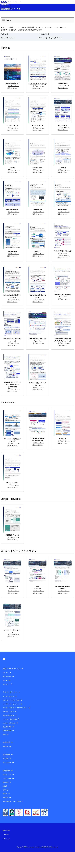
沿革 (4, 790)
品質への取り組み (8, 715)
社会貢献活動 (7, 730)
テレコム (5, 673)
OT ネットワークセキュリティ (49, 38)
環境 (4, 734)
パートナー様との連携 (10, 719)
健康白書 (5, 746)
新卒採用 (5, 758)
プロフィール (7, 778)
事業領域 (5, 782)
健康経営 (6, 742)
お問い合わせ (6, 839)
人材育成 (5, 797)
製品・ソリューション (12, 669)
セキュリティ (7, 676)
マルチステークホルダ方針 (11, 700)
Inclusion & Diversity (9, 723)
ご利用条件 (6, 834)
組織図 (5, 786)
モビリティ (6, 684)
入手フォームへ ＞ (13, 86)
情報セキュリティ (8, 711)
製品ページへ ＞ (12, 88)
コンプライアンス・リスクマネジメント (15, 708)
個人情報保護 (7, 727)
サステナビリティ (10, 692)
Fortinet (3, 34)
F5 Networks (42, 34)
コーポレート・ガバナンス (11, 704)
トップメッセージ (8, 696)
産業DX (5, 680)
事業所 (5, 794)
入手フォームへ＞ (13, 485)
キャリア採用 (7, 762)
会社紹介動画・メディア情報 (12, 801)
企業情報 (6, 771)
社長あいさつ (7, 774)
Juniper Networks (7, 38)
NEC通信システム (6, 5)
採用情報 (6, 755)
